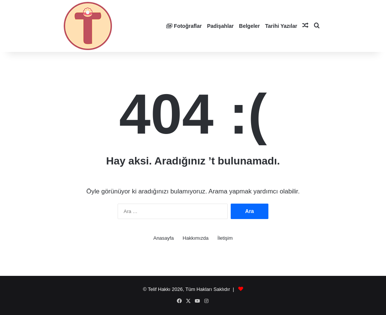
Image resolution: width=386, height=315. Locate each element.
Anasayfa (163, 238)
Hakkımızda (196, 238)
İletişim (225, 238)
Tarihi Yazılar (281, 26)
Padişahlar (220, 26)
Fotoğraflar (184, 26)
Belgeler (249, 26)
